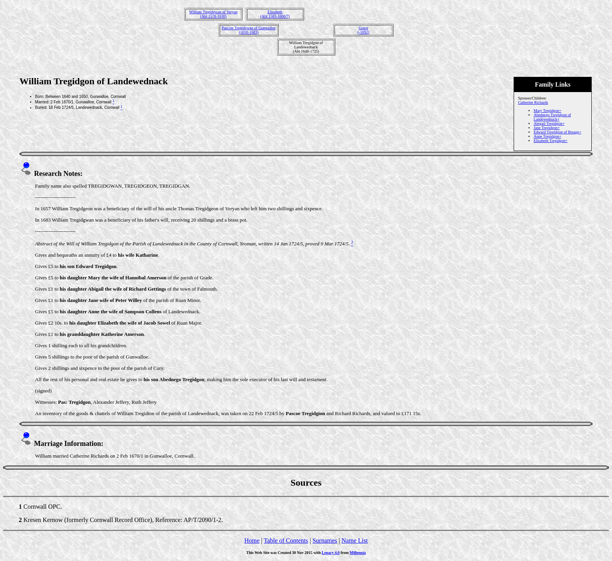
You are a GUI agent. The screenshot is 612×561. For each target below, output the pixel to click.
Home (252, 540)
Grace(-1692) (363, 30)
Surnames (325, 540)
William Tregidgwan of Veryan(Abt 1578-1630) (213, 14)
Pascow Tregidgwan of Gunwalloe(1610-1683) (249, 30)
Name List (355, 540)
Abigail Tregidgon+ (549, 123)
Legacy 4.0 (331, 552)
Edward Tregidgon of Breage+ (557, 132)
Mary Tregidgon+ (547, 110)
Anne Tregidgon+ (547, 136)
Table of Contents (286, 540)
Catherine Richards (533, 102)
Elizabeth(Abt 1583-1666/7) (275, 14)
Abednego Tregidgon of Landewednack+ (552, 117)
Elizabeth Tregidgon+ (551, 140)
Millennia (358, 552)
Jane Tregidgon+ (547, 128)
